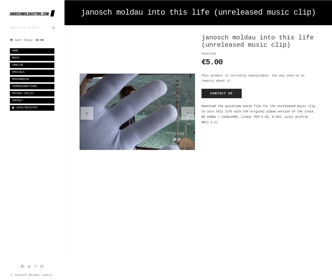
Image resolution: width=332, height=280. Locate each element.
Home (15, 50)
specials (18, 72)
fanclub (17, 65)
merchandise (20, 79)
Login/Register (24, 107)
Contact (17, 100)
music (16, 57)
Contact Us (221, 93)
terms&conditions (24, 86)
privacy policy (23, 93)
